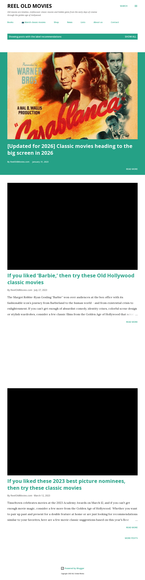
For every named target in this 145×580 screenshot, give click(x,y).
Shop (56, 22)
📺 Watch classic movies (33, 22)
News (69, 22)
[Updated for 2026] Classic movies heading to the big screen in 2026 (69, 149)
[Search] (123, 6)
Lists (83, 22)
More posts (131, 538)
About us (98, 22)
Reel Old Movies (29, 5)
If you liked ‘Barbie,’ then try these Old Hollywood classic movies (70, 279)
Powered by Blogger (72, 568)
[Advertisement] (33, 47)
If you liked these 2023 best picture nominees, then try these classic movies (66, 484)
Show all (130, 36)
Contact (115, 22)
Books (10, 22)
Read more (132, 169)
